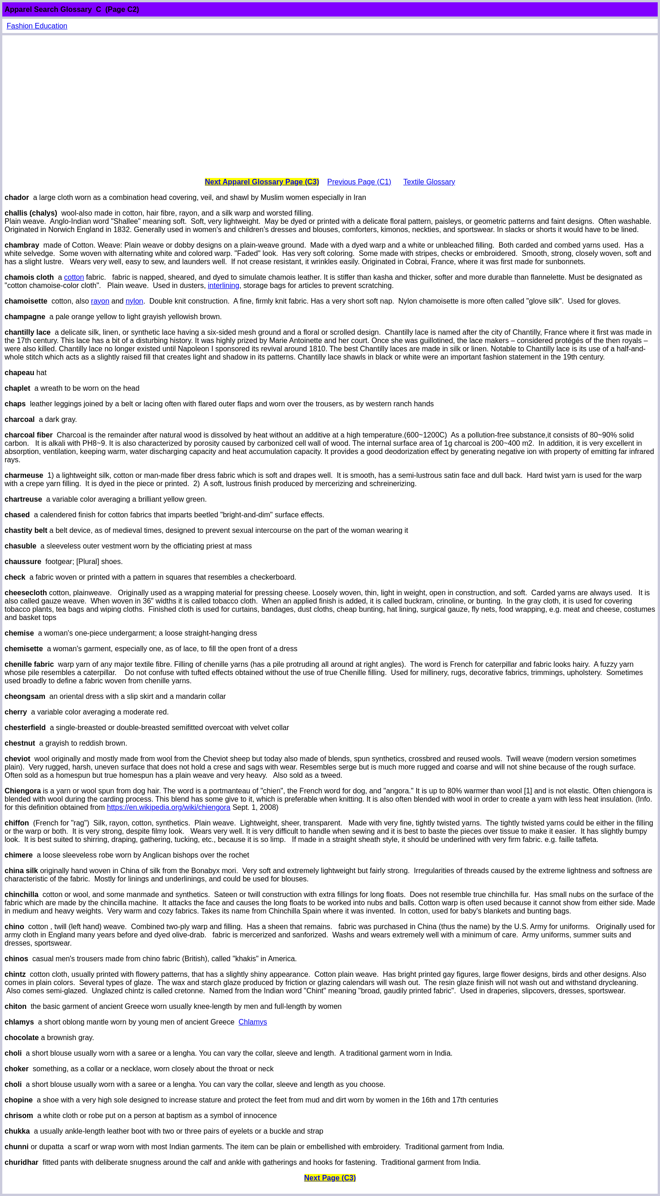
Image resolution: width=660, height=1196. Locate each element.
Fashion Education (36, 26)
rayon (100, 301)
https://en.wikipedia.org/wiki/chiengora (168, 807)
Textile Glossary (429, 182)
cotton (74, 277)
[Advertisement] (330, 106)
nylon (134, 301)
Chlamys (253, 1022)
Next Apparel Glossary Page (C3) (262, 182)
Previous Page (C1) (359, 182)
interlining (223, 285)
